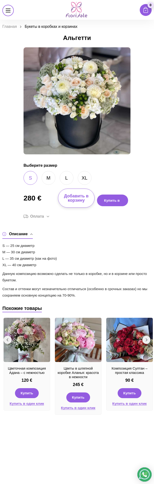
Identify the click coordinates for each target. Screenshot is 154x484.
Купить (27, 393)
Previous (8, 340)
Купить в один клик (27, 404)
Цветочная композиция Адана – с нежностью (27, 370)
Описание (17, 234)
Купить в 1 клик (112, 202)
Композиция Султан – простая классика (130, 370)
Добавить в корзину (76, 198)
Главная (9, 26)
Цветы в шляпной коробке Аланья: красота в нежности (78, 372)
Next (146, 340)
